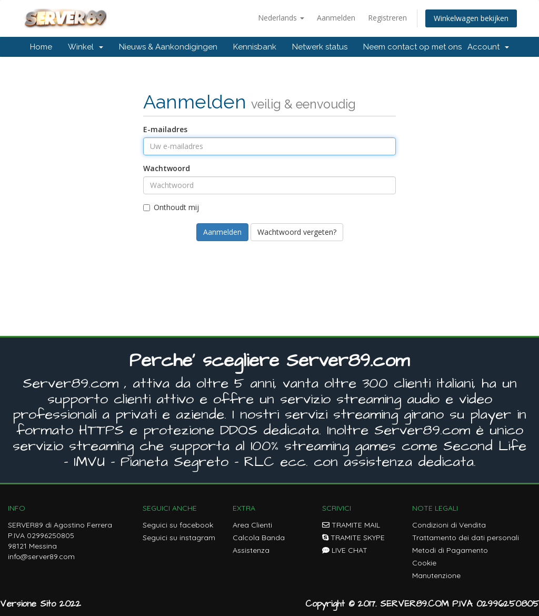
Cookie (424, 563)
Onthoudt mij (171, 207)
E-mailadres (165, 129)
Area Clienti (252, 525)
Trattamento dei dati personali (465, 537)
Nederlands (281, 18)
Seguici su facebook (178, 525)
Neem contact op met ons (412, 47)
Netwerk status (319, 47)
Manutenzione (436, 575)
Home (41, 47)
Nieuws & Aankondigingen (168, 47)
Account (488, 47)
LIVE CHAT (344, 550)
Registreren (387, 18)
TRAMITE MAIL (351, 525)
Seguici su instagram (179, 537)
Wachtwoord (166, 168)
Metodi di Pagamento (450, 550)
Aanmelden (336, 18)
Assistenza (251, 550)
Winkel (85, 47)
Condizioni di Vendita (449, 525)
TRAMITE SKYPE (353, 537)
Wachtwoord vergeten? (296, 232)
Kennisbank (254, 47)
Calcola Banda (259, 537)
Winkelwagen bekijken (471, 18)
